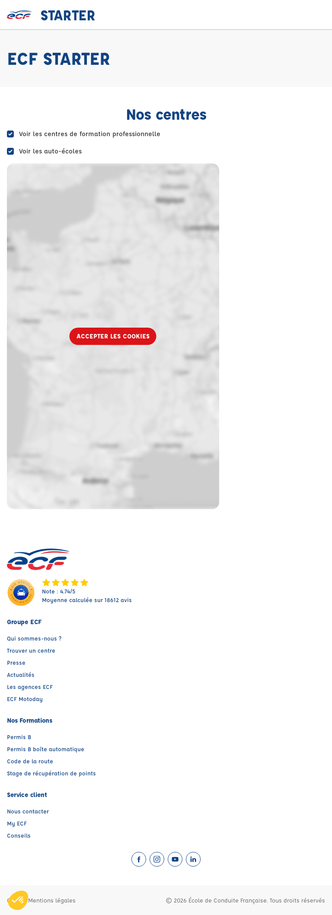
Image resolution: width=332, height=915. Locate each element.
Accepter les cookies (113, 336)
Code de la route (30, 761)
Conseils (19, 835)
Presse (16, 662)
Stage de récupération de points (51, 773)
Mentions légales (52, 900)
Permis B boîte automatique (45, 748)
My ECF (17, 823)
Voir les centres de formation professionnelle (89, 134)
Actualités (21, 674)
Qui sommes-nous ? (34, 638)
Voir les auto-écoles (50, 151)
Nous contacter (28, 811)
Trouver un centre (31, 650)
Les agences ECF (30, 686)
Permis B (19, 736)
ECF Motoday (25, 698)
